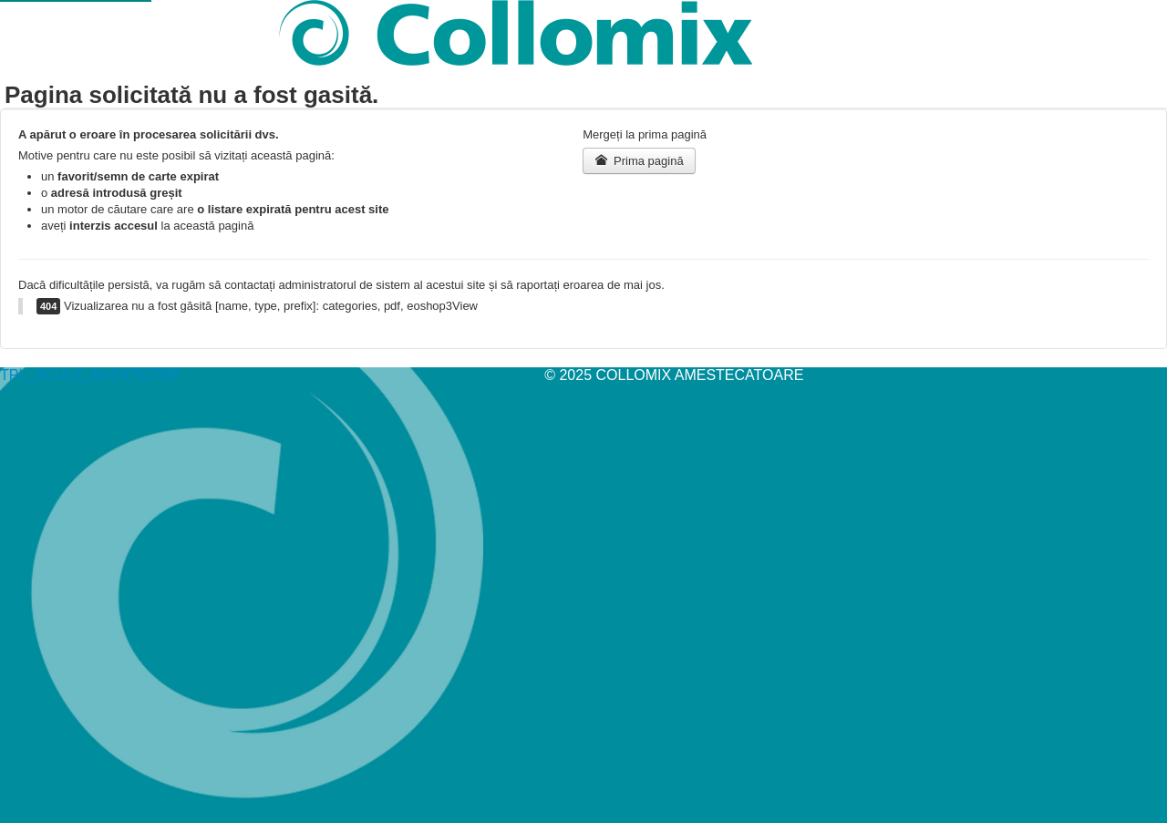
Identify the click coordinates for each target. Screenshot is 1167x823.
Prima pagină (638, 160)
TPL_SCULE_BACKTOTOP (90, 375)
